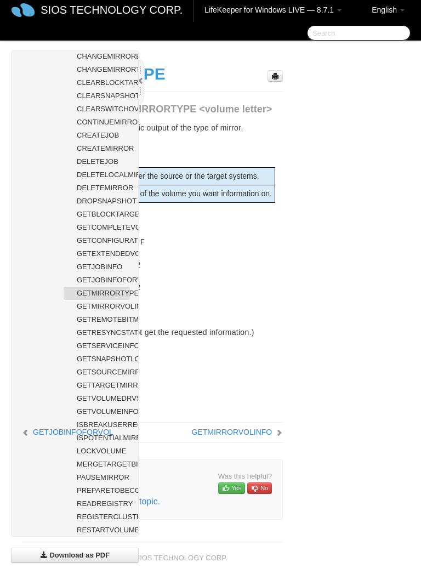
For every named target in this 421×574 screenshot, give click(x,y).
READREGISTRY (103, 503)
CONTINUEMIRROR (103, 122)
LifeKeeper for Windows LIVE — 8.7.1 (273, 9)
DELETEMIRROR (103, 188)
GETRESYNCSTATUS (103, 332)
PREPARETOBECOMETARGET (103, 490)
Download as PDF (75, 555)
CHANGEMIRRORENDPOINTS (103, 56)
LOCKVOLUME (101, 451)
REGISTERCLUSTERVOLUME (103, 517)
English (388, 9)
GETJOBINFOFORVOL (103, 280)
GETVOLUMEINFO (103, 411)
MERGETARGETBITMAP (103, 464)
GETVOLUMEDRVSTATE (103, 398)
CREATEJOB (98, 135)
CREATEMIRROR (103, 148)
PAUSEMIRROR (103, 477)
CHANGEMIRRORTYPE (103, 69)
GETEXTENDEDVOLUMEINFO (103, 253)
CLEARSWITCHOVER (103, 109)
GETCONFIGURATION (103, 240)
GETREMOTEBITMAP (103, 319)
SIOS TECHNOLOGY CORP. (112, 10)
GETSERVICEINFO (103, 346)
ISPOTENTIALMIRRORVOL (103, 438)
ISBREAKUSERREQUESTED (103, 424)
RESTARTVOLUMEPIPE (103, 530)
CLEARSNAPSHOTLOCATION (103, 96)
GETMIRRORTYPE (103, 293)
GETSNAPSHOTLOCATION (103, 359)
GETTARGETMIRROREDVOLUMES (103, 385)
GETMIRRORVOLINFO (103, 306)
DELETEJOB (97, 161)
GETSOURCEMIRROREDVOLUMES (103, 372)
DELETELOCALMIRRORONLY (103, 175)
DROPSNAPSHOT (103, 201)
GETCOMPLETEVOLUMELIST (103, 227)
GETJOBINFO (99, 267)
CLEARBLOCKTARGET (103, 82)
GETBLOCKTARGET (103, 214)
